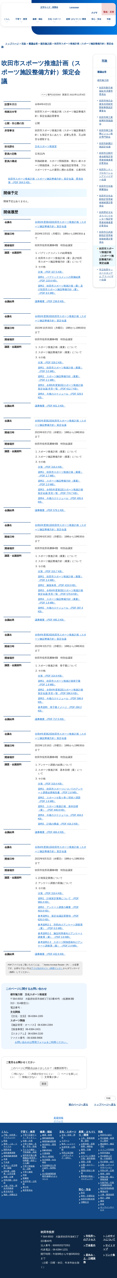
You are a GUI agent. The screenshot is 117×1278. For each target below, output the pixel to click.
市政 (109, 19)
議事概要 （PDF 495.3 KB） (51, 620)
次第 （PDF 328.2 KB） (52, 362)
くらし (7, 19)
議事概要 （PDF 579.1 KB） (51, 510)
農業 (83, 1141)
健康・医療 (47, 1123)
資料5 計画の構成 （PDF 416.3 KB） (60, 824)
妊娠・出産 (28, 1129)
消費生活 (85, 1190)
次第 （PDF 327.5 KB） (52, 272)
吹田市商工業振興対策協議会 (106, 120)
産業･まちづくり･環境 (76, 19)
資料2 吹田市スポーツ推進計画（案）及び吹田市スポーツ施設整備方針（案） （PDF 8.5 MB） (60, 289)
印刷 (108, 1098)
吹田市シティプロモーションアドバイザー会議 (106, 174)
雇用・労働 (86, 1138)
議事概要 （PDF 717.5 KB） (51, 719)
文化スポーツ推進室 (46, 146)
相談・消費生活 (10, 1183)
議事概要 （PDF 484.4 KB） (51, 832)
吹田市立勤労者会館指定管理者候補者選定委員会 (106, 158)
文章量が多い (51, 1077)
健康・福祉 (37, 19)
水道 (5, 1147)
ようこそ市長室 (107, 1138)
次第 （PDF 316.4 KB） (52, 467)
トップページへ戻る (105, 1104)
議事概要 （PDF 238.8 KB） (51, 301)
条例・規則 (105, 1162)
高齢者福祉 (47, 1138)
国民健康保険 (9, 1141)
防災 (83, 1181)
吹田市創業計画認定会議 (106, 145)
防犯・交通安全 (88, 1184)
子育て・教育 (21, 19)
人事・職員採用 (107, 1183)
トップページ (12, 43)
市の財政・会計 (107, 1150)
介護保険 (46, 1141)
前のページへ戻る (78, 1104)
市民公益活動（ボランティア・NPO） (67, 1143)
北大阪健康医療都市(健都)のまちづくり (49, 1164)
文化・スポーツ (67, 1120)
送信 (44, 1083)
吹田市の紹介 (106, 1123)
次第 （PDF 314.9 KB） (52, 676)
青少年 (26, 1175)
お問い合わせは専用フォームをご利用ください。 (41, 1042)
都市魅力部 (46, 43)
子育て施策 (28, 1160)
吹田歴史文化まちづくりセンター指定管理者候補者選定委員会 (106, 219)
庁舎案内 (90, 1233)
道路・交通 (86, 1150)
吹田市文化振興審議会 (106, 188)
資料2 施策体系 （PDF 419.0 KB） (59, 585)
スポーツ (65, 1129)
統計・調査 (105, 1186)
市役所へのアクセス (89, 1226)
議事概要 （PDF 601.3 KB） (51, 405)
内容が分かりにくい (42, 1074)
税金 (5, 1129)
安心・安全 (96, 19)
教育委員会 (28, 1178)
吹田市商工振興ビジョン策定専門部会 (106, 133)
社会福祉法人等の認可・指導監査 (49, 1156)
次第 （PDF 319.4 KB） (52, 783)
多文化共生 (8, 1180)
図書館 (26, 1166)
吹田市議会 (105, 1141)
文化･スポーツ (54, 19)
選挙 (102, 1189)
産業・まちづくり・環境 (87, 1121)
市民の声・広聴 (107, 1159)
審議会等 (33, 43)
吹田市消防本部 (88, 1187)
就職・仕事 (8, 1165)
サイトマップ (109, 1235)
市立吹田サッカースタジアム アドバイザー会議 (106, 274)
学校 (25, 1163)
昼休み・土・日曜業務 (89, 1247)
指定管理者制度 (107, 1176)
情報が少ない (29, 1077)
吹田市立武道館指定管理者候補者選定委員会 (106, 237)
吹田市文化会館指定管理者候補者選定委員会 (106, 201)
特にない (19, 1074)
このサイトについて (109, 1226)
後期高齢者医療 (10, 1144)
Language (74, 7)
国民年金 (7, 1138)
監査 (102, 1192)
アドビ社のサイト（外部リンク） (47, 968)
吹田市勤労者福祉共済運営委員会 (106, 91)
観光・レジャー (68, 1132)
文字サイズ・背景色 (49, 7)
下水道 (6, 1150)
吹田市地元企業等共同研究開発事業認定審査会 (106, 105)
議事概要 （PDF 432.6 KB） (51, 954)
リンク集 (110, 1243)
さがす (94, 13)
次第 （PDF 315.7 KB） (52, 571)
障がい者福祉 (48, 1145)
